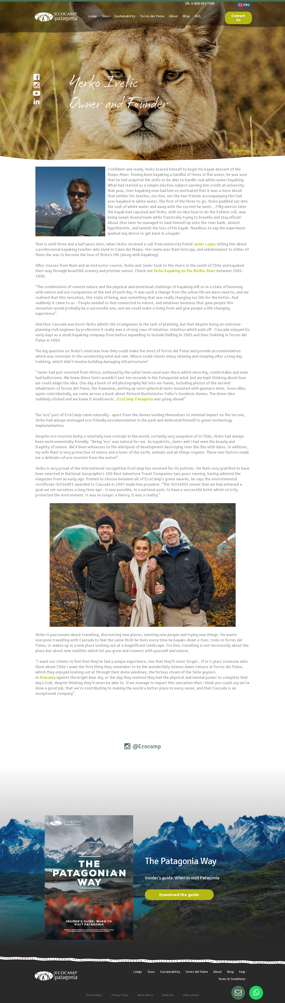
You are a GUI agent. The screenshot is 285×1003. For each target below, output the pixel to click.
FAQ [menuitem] (197, 16)
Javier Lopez (204, 244)
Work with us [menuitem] (145, 995)
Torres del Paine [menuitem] (152, 16)
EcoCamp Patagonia (135, 399)
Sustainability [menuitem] (125, 16)
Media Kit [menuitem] (168, 995)
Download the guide (179, 894)
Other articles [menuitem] (191, 995)
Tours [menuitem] (106, 16)
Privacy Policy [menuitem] (120, 995)
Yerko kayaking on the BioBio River (185, 270)
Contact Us (238, 17)
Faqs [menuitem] (242, 972)
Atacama (47, 677)
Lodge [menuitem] (92, 16)
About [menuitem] (173, 16)
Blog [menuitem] (186, 16)
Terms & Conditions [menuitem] (232, 979)
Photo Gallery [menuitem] (94, 995)
